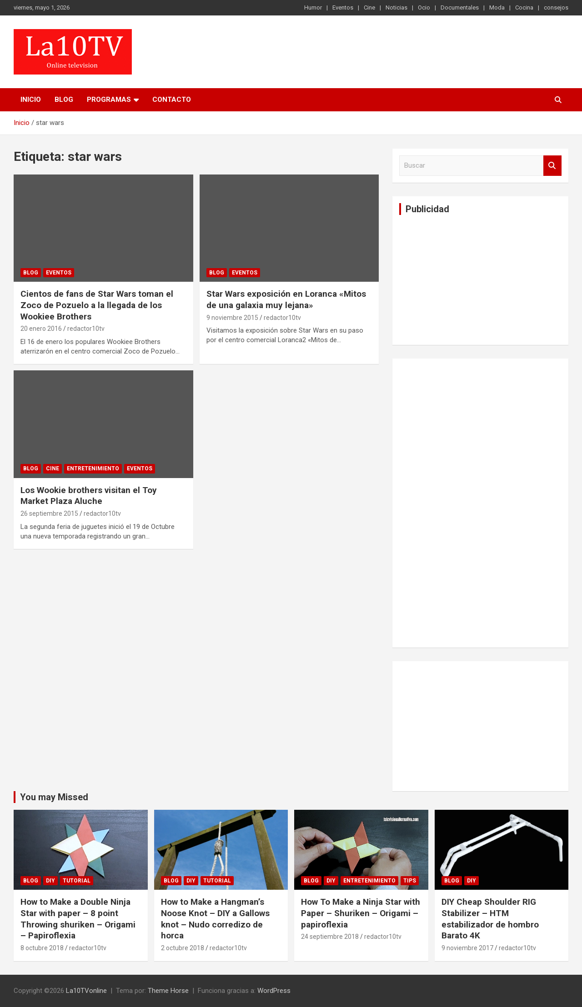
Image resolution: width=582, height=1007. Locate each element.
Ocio (424, 7)
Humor (313, 7)
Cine (369, 7)
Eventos (342, 7)
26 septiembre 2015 (49, 513)
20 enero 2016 (41, 328)
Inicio (30, 99)
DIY (50, 880)
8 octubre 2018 (42, 948)
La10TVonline (86, 991)
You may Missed (54, 797)
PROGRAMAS (109, 99)
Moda (497, 7)
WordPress (274, 991)
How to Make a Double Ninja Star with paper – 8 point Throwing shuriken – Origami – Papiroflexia (77, 919)
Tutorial (76, 880)
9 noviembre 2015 (232, 317)
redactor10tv (86, 328)
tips (409, 880)
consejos (556, 7)
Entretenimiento (93, 468)
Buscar (552, 165)
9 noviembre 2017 (467, 948)
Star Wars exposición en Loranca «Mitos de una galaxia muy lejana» (286, 299)
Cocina (524, 7)
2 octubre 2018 (182, 948)
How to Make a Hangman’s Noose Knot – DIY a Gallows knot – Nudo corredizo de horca (215, 919)
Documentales (460, 7)
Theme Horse (168, 991)
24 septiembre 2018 (330, 936)
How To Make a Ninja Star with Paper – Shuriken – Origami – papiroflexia (360, 913)
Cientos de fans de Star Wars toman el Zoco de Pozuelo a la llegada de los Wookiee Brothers (96, 305)
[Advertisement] (467, 278)
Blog (64, 99)
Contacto (171, 99)
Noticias (396, 7)
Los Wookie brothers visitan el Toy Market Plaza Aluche (88, 496)
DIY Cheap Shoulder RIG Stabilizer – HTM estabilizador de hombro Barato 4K (490, 919)
